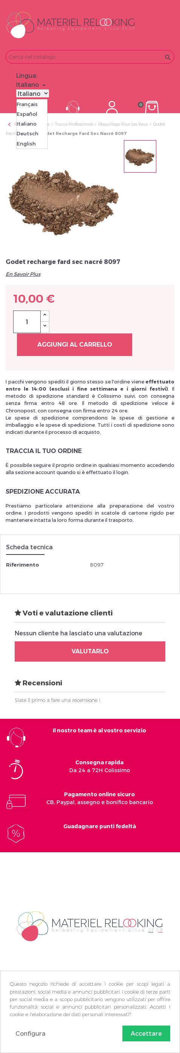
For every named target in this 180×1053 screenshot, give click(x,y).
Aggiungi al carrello (74, 344)
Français (27, 104)
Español (27, 114)
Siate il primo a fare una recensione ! (57, 700)
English (26, 144)
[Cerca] (90, 57)
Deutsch (27, 133)
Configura (30, 1033)
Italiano (27, 124)
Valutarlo (90, 651)
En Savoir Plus (23, 274)
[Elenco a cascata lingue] (32, 84)
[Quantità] (27, 322)
